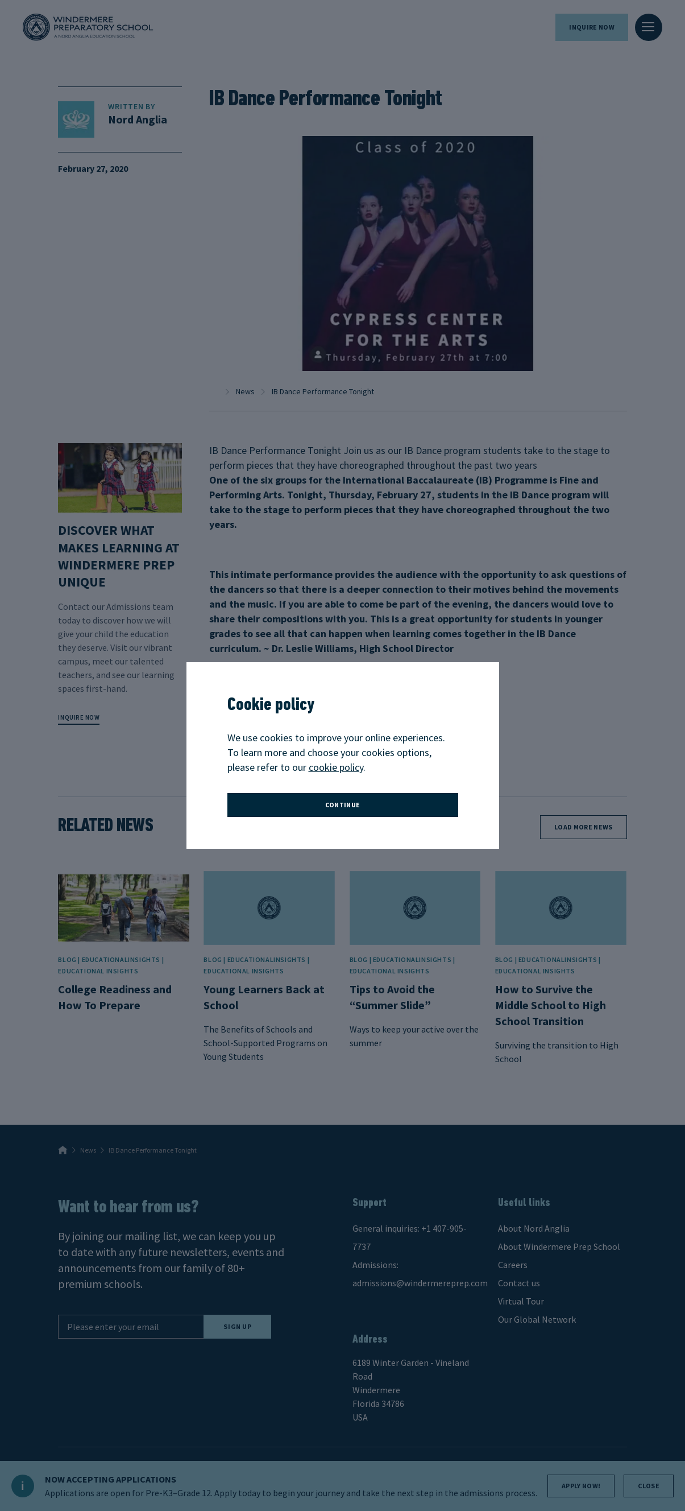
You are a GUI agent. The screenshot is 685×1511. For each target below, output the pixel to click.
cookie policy (336, 767)
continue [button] (342, 804)
